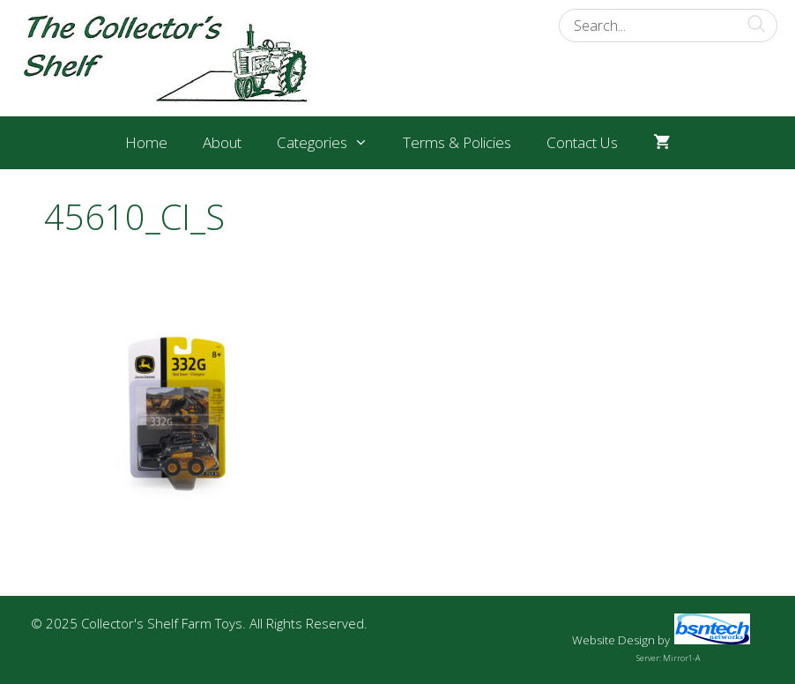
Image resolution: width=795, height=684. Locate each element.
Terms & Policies (457, 142)
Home (146, 142)
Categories (331, 142)
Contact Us (582, 142)
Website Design (613, 640)
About (222, 142)
